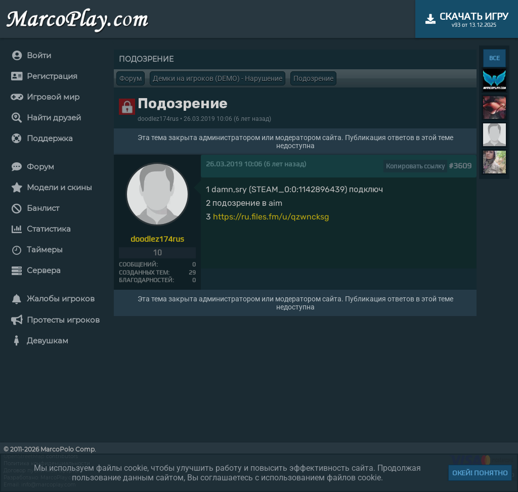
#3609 (460, 165)
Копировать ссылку (415, 166)
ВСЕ (494, 58)
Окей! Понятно (480, 473)
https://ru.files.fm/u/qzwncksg (271, 216)
